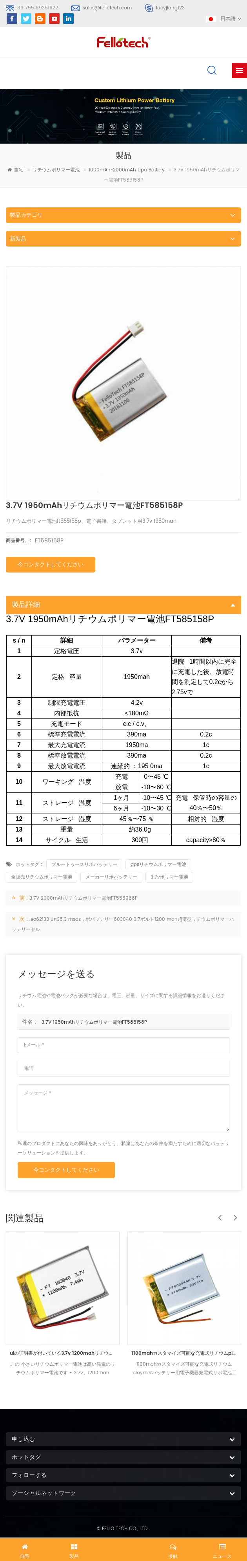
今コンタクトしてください (51, 564)
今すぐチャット (123, 1548)
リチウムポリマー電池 (56, 170)
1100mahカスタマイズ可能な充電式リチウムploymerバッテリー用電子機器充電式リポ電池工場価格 (184, 1353)
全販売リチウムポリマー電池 (41, 877)
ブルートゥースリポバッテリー (84, 864)
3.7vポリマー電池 (169, 877)
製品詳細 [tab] (123, 604)
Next (233, 1213)
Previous (218, 1213)
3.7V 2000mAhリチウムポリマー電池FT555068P (83, 898)
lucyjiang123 (170, 8)
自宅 (15, 170)
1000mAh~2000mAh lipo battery (127, 170)
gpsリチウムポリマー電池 (158, 864)
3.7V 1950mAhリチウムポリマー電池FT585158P (94, 1022)
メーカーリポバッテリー (111, 877)
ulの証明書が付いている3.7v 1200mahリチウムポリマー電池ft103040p (63, 1353)
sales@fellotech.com (107, 8)
